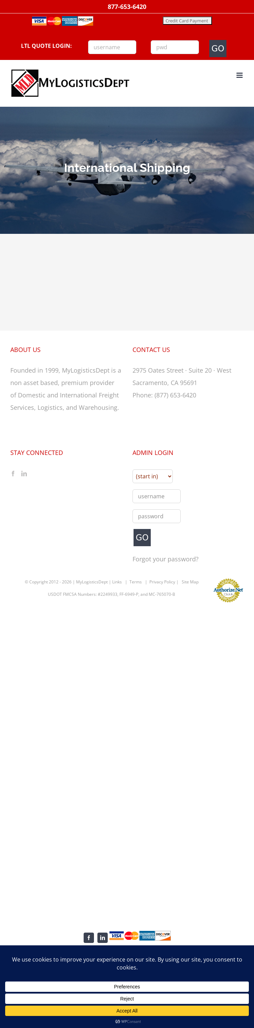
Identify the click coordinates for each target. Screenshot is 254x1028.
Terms (135, 582)
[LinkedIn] (24, 473)
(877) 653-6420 (175, 395)
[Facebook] (13, 473)
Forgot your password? (166, 559)
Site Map (190, 582)
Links (117, 582)
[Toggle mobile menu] (240, 75)
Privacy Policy (162, 582)
